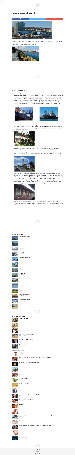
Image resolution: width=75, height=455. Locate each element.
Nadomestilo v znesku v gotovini (26, 339)
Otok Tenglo (21, 252)
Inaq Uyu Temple (22, 304)
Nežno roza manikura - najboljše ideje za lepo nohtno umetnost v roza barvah (35, 357)
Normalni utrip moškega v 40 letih (26, 399)
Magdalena (21, 268)
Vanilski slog (21, 323)
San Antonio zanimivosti (24, 241)
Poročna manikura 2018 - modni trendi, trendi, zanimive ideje (32, 373)
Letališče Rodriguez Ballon (24, 299)
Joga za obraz (22, 430)
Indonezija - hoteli (23, 367)
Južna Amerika (14, 10)
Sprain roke (21, 420)
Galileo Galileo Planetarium (24, 289)
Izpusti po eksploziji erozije (24, 329)
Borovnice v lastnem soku (24, 344)
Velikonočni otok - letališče (24, 236)
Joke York (21, 404)
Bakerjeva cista (22, 352)
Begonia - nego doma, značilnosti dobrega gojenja (29, 394)
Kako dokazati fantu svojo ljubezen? (26, 334)
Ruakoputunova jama (23, 436)
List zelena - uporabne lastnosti (25, 378)
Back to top (37, 449)
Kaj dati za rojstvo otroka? (24, 383)
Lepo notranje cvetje (23, 318)
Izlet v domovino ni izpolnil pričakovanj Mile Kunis (29, 362)
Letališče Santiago (23, 247)
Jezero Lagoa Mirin (23, 283)
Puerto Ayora (22, 273)
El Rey (20, 278)
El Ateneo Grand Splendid (24, 294)
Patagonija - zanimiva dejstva (25, 262)
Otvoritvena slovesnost (24, 388)
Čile (18, 10)
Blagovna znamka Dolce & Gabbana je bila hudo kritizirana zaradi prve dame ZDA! (36, 425)
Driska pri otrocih (22, 409)
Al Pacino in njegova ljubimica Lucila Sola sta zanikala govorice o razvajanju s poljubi (36, 415)
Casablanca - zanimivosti (24, 257)
